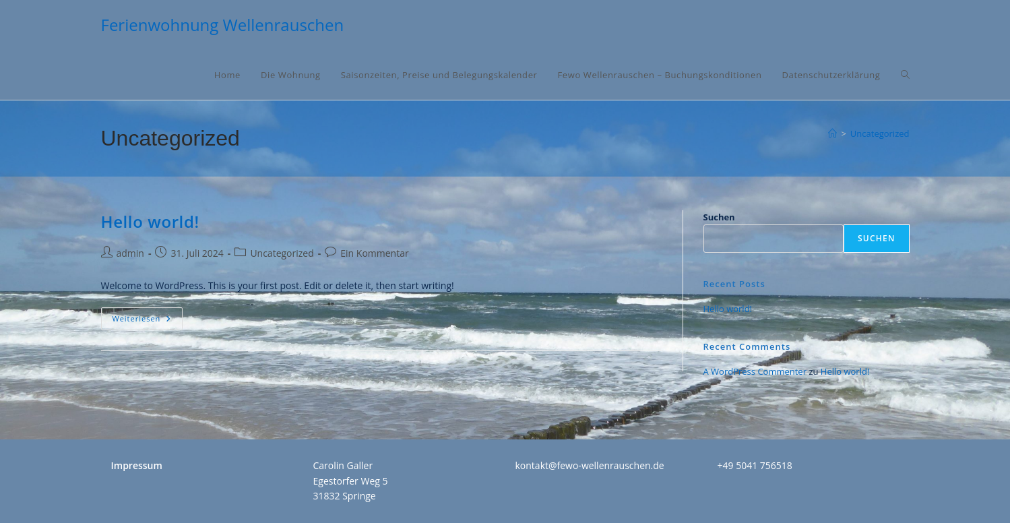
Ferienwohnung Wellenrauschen (222, 24)
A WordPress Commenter (755, 371)
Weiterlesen (148, 321)
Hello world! (150, 221)
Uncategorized (880, 133)
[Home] (832, 133)
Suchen (719, 217)
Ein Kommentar (374, 253)
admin (130, 253)
